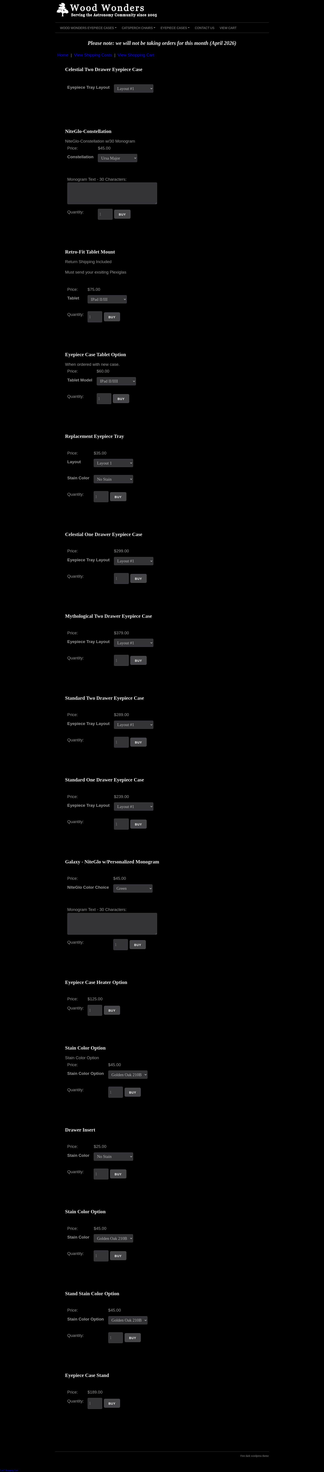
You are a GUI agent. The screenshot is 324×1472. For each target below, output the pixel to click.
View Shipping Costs (93, 55)
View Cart (228, 28)
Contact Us (204, 28)
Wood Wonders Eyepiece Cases (89, 29)
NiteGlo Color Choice (88, 887)
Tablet (73, 298)
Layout (74, 461)
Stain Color (78, 478)
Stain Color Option (85, 1073)
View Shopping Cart (136, 55)
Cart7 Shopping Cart (9, 1470)
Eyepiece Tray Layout (88, 87)
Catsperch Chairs (139, 29)
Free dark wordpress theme (254, 1455)
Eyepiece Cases (176, 29)
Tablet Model (79, 380)
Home (63, 55)
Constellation (80, 157)
